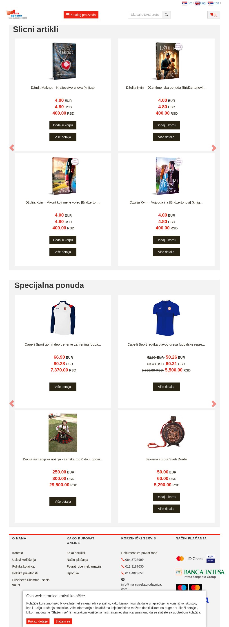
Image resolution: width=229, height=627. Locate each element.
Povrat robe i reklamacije (84, 566)
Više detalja (63, 137)
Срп (213, 3)
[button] (12, 147)
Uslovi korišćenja (24, 559)
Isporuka (73, 573)
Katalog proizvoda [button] (81, 15)
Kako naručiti (76, 553)
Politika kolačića (23, 566)
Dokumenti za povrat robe (139, 553)
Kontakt (17, 553)
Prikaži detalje (38, 621)
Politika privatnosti (25, 573)
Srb (187, 3)
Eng (200, 3)
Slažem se (63, 621)
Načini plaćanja (77, 559)
